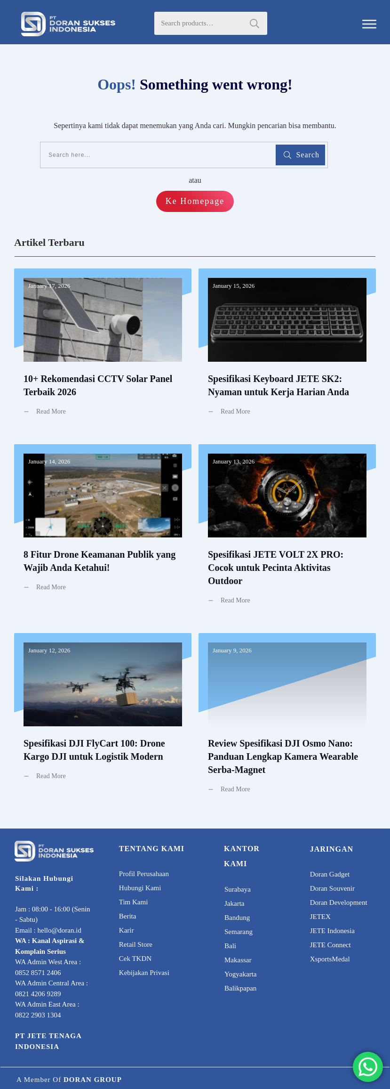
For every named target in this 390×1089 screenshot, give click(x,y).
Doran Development (338, 902)
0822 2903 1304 (38, 1015)
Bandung (237, 917)
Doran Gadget (330, 874)
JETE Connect (330, 945)
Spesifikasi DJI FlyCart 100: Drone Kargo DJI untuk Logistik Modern (102, 720)
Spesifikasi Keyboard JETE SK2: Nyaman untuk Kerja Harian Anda (287, 349)
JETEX (320, 916)
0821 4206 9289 (38, 994)
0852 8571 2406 (38, 972)
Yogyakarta (240, 974)
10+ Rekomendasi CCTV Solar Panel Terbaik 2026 (102, 349)
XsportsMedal (330, 959)
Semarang (238, 931)
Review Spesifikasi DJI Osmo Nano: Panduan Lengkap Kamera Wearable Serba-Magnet (287, 720)
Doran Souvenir (332, 888)
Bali (230, 946)
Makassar (237, 960)
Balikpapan (240, 988)
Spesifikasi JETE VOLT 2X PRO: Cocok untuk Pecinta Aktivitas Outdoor (287, 531)
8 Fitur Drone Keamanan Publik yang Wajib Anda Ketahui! (102, 531)
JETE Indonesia (332, 931)
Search (254, 23)
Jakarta (234, 903)
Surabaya (237, 889)
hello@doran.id (59, 930)
